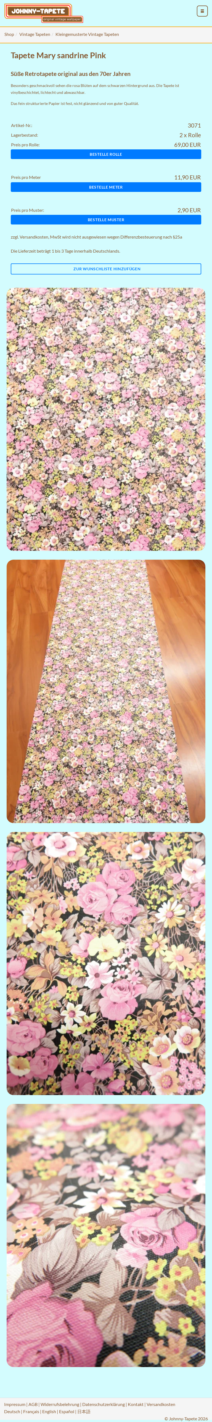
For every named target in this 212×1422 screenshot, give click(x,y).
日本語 (84, 1411)
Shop (9, 34)
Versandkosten (34, 236)
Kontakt (136, 1404)
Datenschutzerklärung (103, 1404)
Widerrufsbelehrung (60, 1404)
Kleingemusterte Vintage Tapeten (87, 34)
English (49, 1411)
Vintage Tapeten (34, 34)
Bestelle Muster (106, 219)
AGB (33, 1404)
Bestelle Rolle (106, 154)
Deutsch (12, 1411)
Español (66, 1411)
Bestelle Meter (106, 187)
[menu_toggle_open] (202, 11)
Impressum (14, 1404)
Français (31, 1411)
